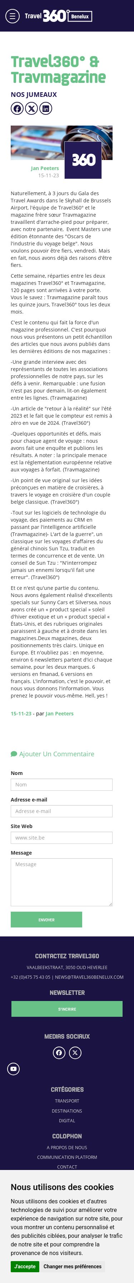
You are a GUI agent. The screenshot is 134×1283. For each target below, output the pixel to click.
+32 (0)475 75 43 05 (30, 977)
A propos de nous (67, 1148)
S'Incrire (67, 1008)
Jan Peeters (60, 713)
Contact (67, 1167)
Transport (67, 1101)
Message (21, 852)
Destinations (67, 1111)
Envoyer (47, 919)
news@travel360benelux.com (89, 977)
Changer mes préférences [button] (72, 1266)
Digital (67, 1121)
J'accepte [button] (25, 1266)
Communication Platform (67, 1157)
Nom (17, 773)
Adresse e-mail (29, 799)
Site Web (22, 826)
